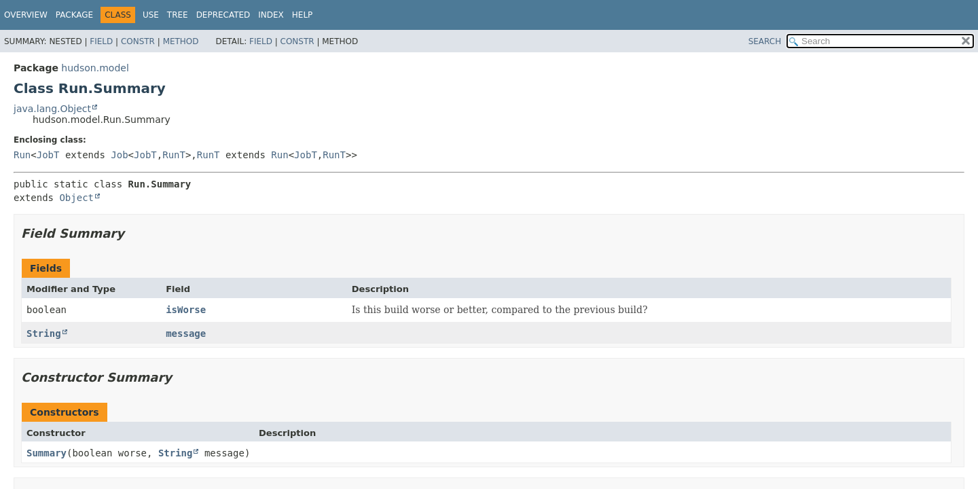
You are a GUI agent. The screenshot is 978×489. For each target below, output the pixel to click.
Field (101, 41)
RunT (173, 154)
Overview (26, 15)
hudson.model (94, 67)
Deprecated (223, 15)
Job (119, 154)
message (186, 333)
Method (181, 41)
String (43, 333)
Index (271, 15)
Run (22, 154)
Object (76, 197)
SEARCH (765, 41)
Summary (46, 453)
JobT (48, 154)
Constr (138, 41)
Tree (177, 15)
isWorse (186, 309)
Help (302, 15)
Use (151, 15)
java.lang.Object (52, 108)
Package (74, 15)
